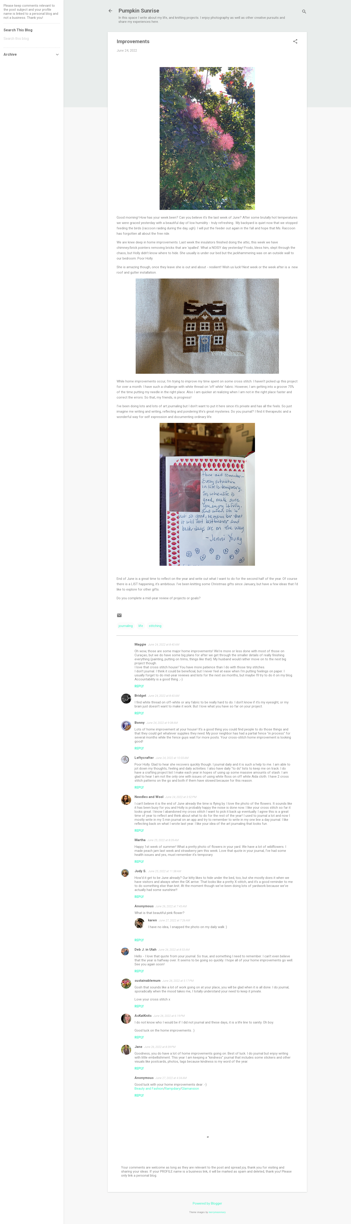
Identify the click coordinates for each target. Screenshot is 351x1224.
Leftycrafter (144, 758)
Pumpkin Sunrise (138, 11)
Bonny (140, 723)
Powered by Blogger (207, 1203)
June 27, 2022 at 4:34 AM (171, 1078)
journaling (126, 626)
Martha (140, 840)
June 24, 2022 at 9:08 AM (162, 722)
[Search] (304, 12)
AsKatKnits (143, 1016)
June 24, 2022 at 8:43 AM (163, 695)
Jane (138, 1047)
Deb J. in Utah (145, 950)
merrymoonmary (217, 1212)
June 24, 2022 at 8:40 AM (163, 644)
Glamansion (190, 1089)
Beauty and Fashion (149, 1089)
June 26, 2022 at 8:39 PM (160, 1047)
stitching (155, 626)
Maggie (140, 644)
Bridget (140, 696)
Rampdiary (172, 1089)
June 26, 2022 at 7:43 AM (171, 906)
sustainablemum (148, 981)
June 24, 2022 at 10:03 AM (172, 758)
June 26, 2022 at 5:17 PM (178, 980)
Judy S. (140, 871)
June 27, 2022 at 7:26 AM (174, 920)
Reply (139, 686)
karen (152, 920)
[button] (295, 42)
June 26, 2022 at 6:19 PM (169, 1015)
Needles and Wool (149, 797)
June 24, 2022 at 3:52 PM (181, 797)
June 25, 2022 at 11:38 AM (164, 871)
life (141, 626)
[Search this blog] (32, 38)
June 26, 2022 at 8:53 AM (174, 949)
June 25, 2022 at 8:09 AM (163, 840)
